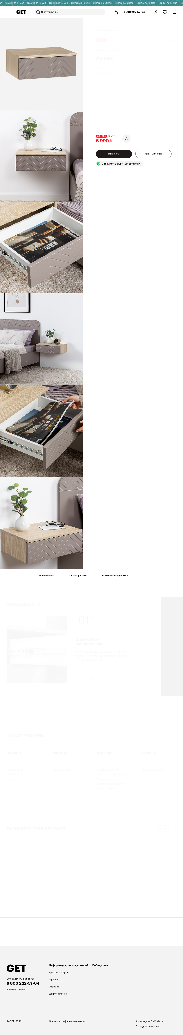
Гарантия (53, 980)
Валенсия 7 (57, 893)
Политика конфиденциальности (67, 1021)
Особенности (46, 578)
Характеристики (78, 578)
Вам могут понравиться (115, 578)
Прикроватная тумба (17, 889)
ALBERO (143, 893)
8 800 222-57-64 (134, 12)
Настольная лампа (148, 889)
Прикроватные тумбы (109, 26)
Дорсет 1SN (14, 893)
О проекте (54, 987)
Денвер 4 (100, 893)
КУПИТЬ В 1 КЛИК (153, 120)
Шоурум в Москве (58, 994)
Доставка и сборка (58, 972)
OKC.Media (157, 1021)
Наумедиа (153, 1026)
